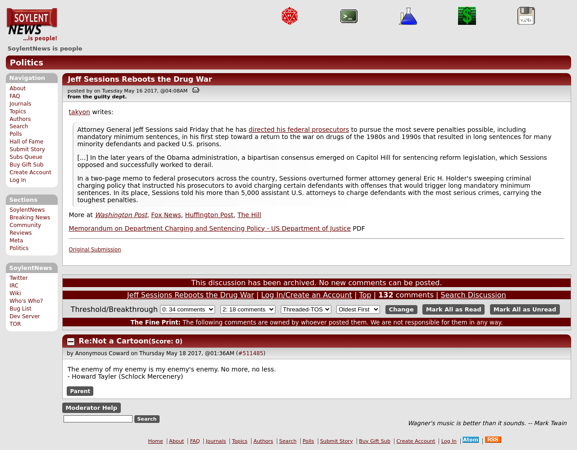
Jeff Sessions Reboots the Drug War (140, 79)
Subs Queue (25, 157)
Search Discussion (473, 295)
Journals (20, 104)
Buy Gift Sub (26, 165)
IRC (13, 286)
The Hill (249, 214)
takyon (79, 112)
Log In (17, 180)
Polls (15, 134)
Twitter (18, 278)
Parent (80, 391)
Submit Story (27, 149)
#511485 (250, 353)
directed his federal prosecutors (299, 129)
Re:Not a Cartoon (114, 341)
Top (365, 295)
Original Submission (95, 249)
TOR (15, 324)
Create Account (30, 172)
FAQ (14, 96)
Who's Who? (26, 301)
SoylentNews (32, 25)
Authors (20, 119)
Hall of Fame (26, 142)
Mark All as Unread (525, 309)
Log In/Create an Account (306, 295)
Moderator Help (91, 407)
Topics (17, 111)
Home (155, 441)
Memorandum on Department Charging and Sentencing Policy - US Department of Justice (210, 228)
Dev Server (24, 316)
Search (18, 126)
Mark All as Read (453, 309)
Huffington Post (209, 214)
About (17, 88)
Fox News (166, 214)
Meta (16, 240)
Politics (26, 62)
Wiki (15, 293)
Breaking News (29, 217)
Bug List (20, 309)
